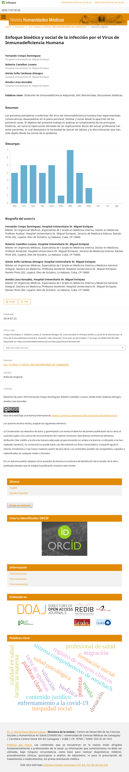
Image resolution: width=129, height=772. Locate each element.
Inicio (8, 26)
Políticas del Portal (19, 744)
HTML (11, 301)
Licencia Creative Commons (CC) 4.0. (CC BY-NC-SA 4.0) (76, 765)
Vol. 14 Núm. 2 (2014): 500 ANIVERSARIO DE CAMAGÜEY (58, 26)
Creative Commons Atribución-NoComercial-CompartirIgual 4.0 (84, 415)
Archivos (19, 26)
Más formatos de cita (17, 347)
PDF (26, 301)
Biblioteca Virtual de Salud (109, 2)
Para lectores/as (18, 573)
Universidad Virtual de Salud (76, 2)
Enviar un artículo (20, 505)
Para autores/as (18, 578)
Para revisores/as (19, 584)
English (13, 487)
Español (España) (19, 493)
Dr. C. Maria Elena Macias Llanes (26, 731)
